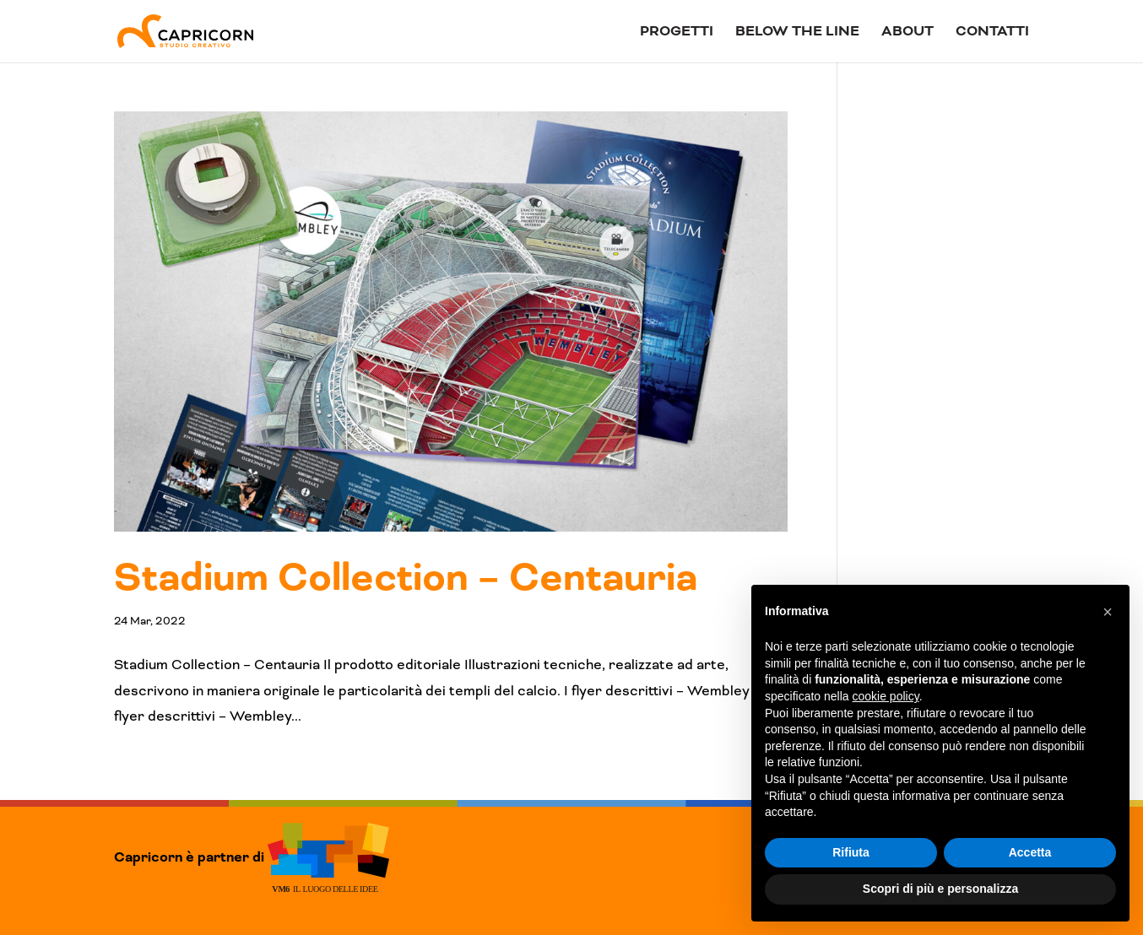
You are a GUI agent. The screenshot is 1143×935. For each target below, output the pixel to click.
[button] (1107, 611)
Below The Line (797, 33)
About (907, 33)
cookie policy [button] (886, 696)
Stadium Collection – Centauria (405, 578)
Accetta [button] (1030, 852)
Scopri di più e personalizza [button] (940, 888)
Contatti (992, 33)
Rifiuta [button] (850, 852)
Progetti (676, 33)
